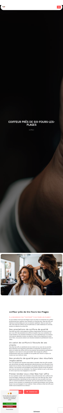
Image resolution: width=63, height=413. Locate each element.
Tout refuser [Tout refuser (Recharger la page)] (9, 406)
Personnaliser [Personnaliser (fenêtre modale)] (9, 409)
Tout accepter (9, 403)
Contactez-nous (31, 392)
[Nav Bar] (59, 7)
